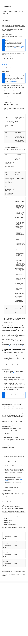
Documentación (5, 9)
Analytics (11, 9)
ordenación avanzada (17, 425)
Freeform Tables (7, 20)
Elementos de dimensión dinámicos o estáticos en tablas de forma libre (14, 48)
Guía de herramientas (18, 9)
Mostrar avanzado (13, 81)
